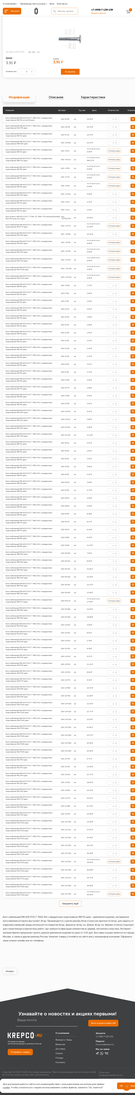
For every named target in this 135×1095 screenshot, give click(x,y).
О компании (9, 4)
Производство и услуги (32, 4)
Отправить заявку (20, 1052)
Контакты (62, 4)
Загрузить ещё (70, 903)
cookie (6, 1087)
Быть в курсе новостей (103, 1023)
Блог (52, 4)
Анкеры (10, 971)
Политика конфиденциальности (110, 1073)
